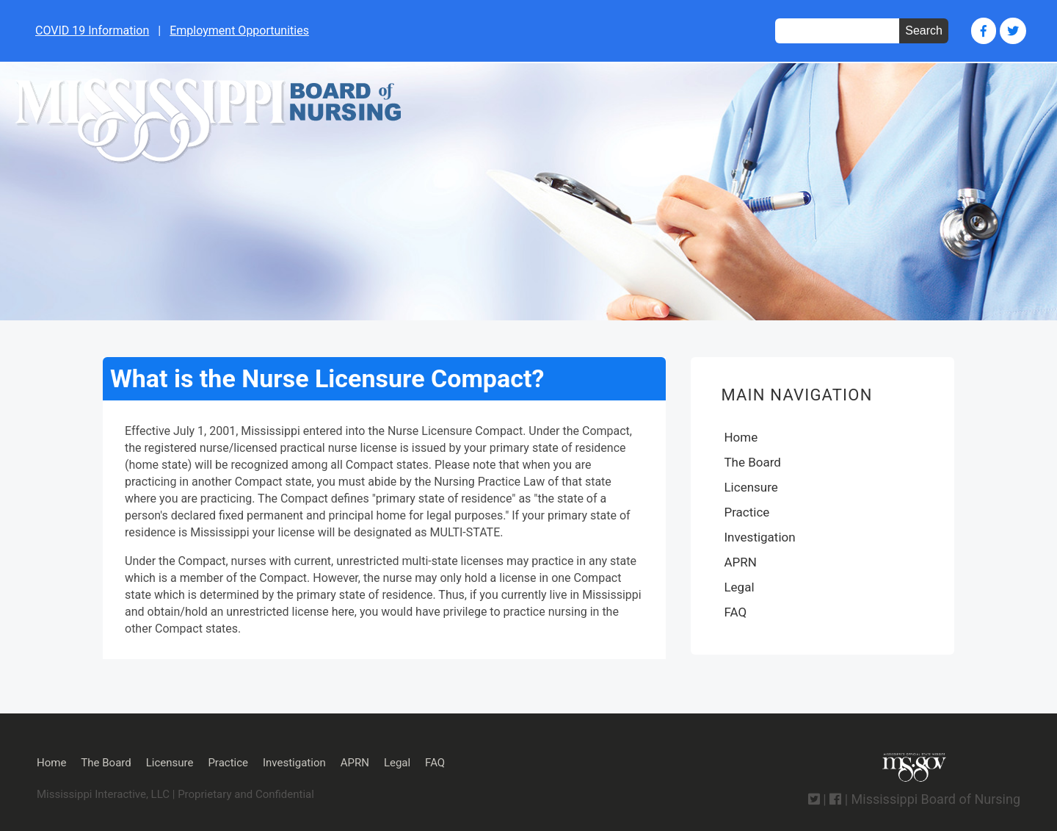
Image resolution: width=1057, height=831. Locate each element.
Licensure (750, 487)
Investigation (759, 537)
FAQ (735, 612)
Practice (746, 512)
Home (741, 437)
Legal (739, 587)
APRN (740, 562)
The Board (752, 462)
